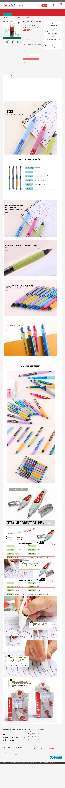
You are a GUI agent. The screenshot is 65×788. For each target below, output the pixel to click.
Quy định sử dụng (32, 731)
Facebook (52, 730)
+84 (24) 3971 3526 (9, 740)
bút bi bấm (30, 64)
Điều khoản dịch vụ (42, 741)
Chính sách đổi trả (32, 736)
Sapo (54, 762)
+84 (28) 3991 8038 (9, 736)
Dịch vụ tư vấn (7, 14)
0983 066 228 (51, 748)
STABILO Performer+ (28, 66)
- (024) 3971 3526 (18, 755)
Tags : (24, 62)
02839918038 (40, 748)
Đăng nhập (51, 6)
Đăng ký (55, 6)
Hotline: (56, 11)
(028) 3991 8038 (11, 755)
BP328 (25, 64)
